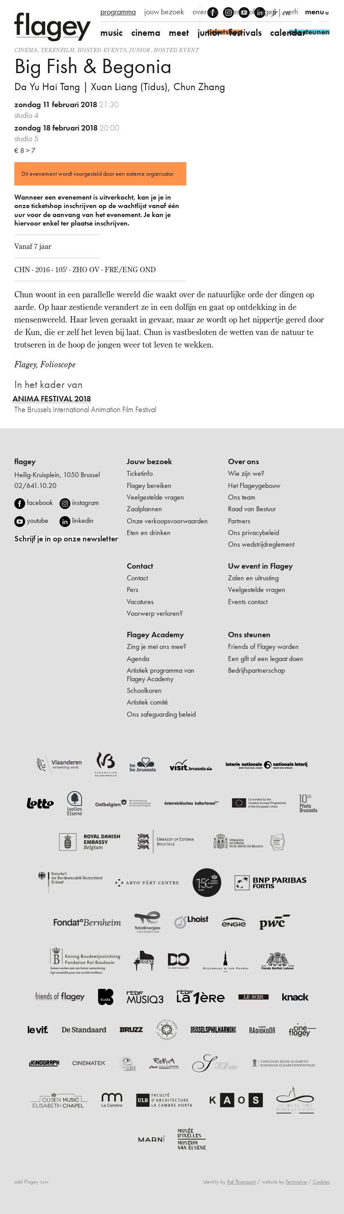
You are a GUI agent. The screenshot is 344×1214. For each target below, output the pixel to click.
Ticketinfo (140, 473)
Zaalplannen (144, 508)
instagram (85, 502)
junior (209, 32)
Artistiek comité (147, 702)
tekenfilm (57, 50)
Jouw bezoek (149, 461)
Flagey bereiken (149, 485)
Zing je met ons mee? (156, 646)
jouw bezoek (164, 11)
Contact (140, 565)
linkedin (83, 520)
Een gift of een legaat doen (265, 658)
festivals (245, 32)
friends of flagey (251, 11)
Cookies (321, 1181)
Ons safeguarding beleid (161, 714)
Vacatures (140, 601)
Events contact (247, 601)
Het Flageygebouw (254, 485)
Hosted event (176, 50)
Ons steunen (249, 634)
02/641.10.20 (35, 485)
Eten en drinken (149, 532)
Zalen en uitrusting (253, 578)
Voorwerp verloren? (155, 613)
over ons (206, 11)
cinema (145, 32)
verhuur (295, 11)
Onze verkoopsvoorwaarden (167, 521)
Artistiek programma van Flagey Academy (160, 674)
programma (118, 11)
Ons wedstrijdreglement (261, 544)
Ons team (241, 497)
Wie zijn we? (246, 473)
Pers (132, 589)
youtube (37, 520)
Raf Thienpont (241, 1181)
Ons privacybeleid (253, 532)
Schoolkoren (144, 690)
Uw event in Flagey (260, 565)
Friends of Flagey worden (263, 646)
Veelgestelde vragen (155, 497)
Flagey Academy (155, 634)
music (111, 32)
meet (179, 32)
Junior (139, 50)
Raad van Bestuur (252, 508)
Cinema (26, 50)
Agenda (138, 658)
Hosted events (101, 50)
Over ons (243, 461)
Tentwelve (296, 1181)
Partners (239, 521)
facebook (40, 502)
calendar (288, 32)
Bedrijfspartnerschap (256, 670)
